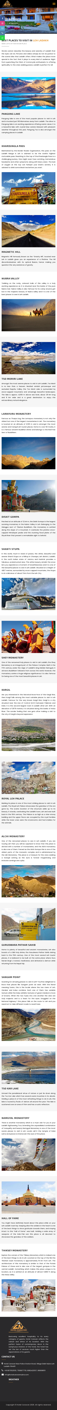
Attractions (13, 23)
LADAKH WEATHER (28, 1393)
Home (4, 23)
